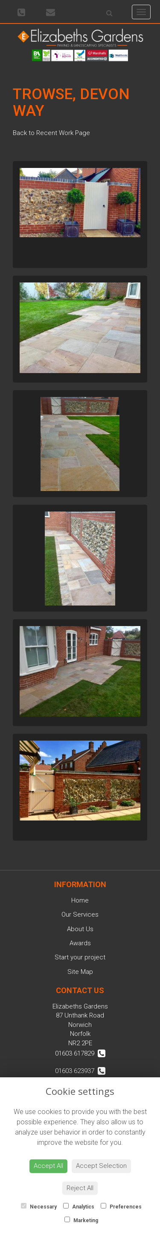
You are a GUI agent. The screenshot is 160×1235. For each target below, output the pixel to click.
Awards (80, 943)
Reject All (80, 1188)
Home (80, 900)
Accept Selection (101, 1166)
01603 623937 (80, 1071)
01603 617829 (80, 1053)
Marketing (81, 1220)
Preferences (121, 1206)
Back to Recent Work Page (51, 133)
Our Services (80, 914)
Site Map (80, 972)
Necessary (39, 1206)
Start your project (80, 957)
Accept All (48, 1166)
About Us (80, 929)
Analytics (78, 1206)
